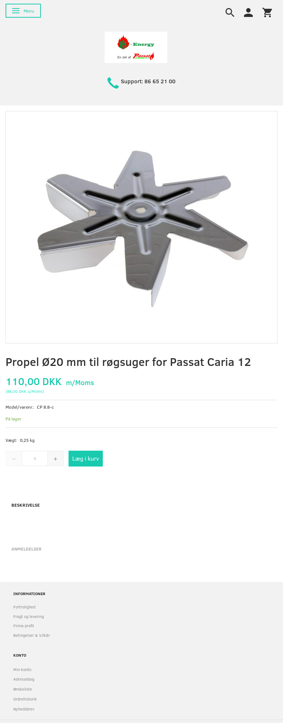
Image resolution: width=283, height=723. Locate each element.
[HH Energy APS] (136, 46)
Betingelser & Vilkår (31, 635)
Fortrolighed (24, 607)
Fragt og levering (28, 616)
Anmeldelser (26, 549)
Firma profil (23, 625)
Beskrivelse (25, 505)
